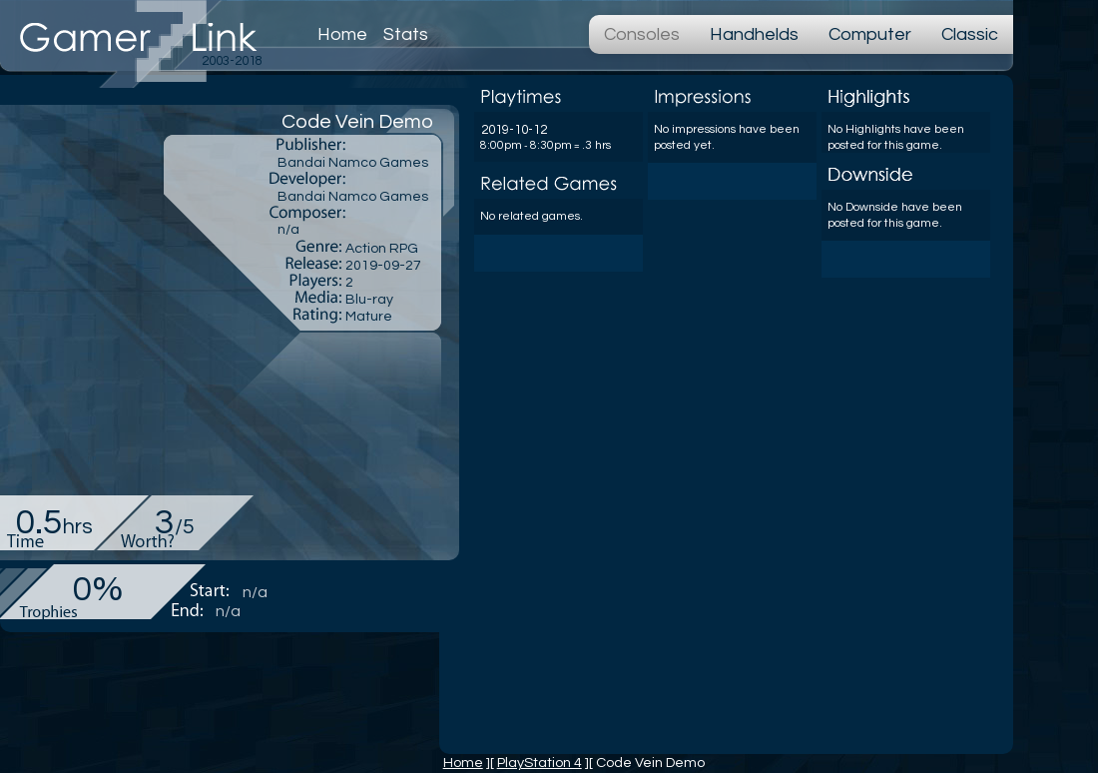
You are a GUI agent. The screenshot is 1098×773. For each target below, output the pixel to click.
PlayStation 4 (539, 762)
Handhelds (754, 34)
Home (342, 35)
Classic (969, 34)
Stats (405, 35)
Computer (869, 34)
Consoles (642, 34)
